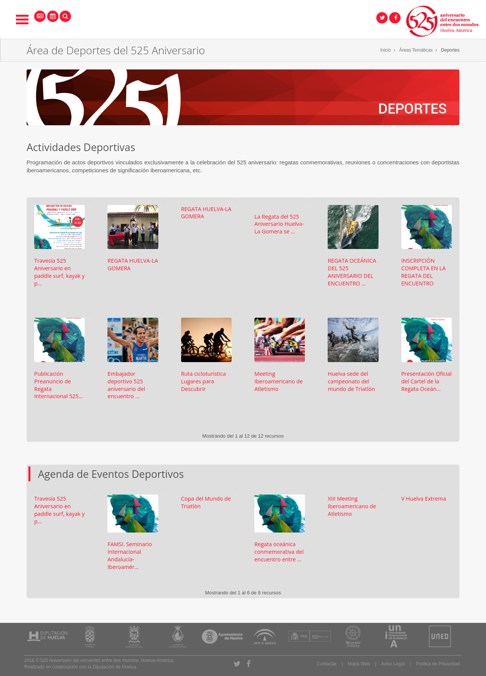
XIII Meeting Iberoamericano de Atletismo (352, 506)
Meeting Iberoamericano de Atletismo (278, 381)
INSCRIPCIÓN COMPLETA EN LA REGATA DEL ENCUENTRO (423, 272)
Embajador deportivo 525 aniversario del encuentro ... (126, 385)
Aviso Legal (393, 664)
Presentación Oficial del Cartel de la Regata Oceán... (426, 381)
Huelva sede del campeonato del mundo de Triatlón (351, 381)
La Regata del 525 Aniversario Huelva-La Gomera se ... (279, 224)
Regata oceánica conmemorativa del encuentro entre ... (279, 551)
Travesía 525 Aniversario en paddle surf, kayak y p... (59, 272)
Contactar (326, 664)
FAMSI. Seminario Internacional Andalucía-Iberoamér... (129, 555)
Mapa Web (359, 664)
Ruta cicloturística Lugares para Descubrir (203, 381)
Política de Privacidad (438, 664)
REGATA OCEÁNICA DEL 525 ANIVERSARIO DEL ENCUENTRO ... (352, 272)
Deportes (450, 50)
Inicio (385, 50)
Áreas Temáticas (415, 50)
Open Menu (22, 19)
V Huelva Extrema (423, 498)
